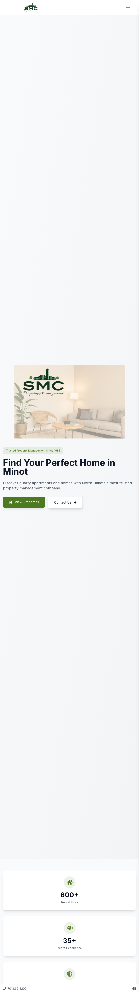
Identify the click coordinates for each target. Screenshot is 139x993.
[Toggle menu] (128, 7)
